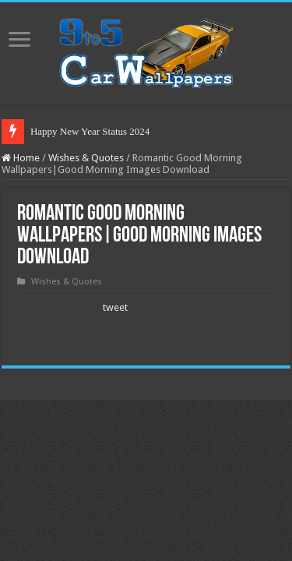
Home (21, 158)
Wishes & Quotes (86, 158)
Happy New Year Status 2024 (90, 131)
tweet (115, 307)
